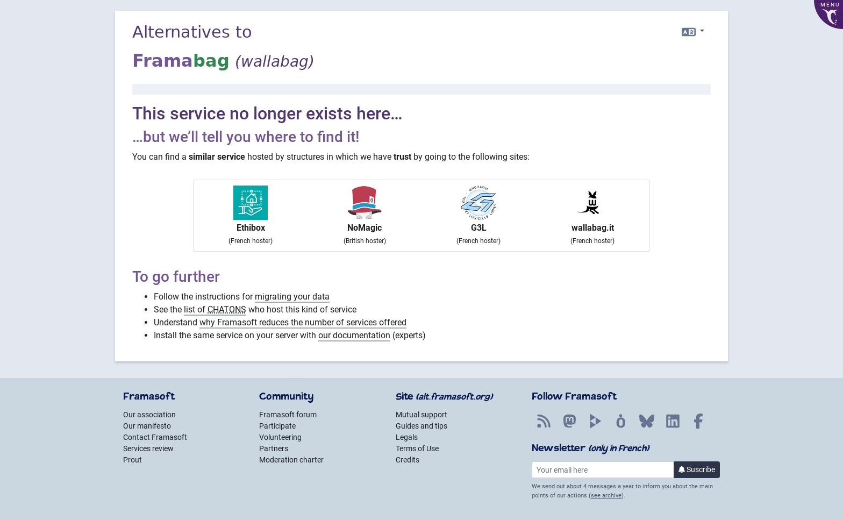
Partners (273, 448)
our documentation (354, 335)
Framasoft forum (288, 414)
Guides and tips (421, 426)
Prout (132, 459)
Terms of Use (417, 448)
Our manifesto (147, 426)
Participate (277, 426)
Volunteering (280, 437)
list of (215, 309)
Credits (407, 459)
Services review (148, 448)
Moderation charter (291, 459)
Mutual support (421, 414)
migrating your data (292, 296)
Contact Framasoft (155, 437)
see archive (606, 495)
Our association (149, 414)
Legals (407, 437)
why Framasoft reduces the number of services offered (302, 322)
